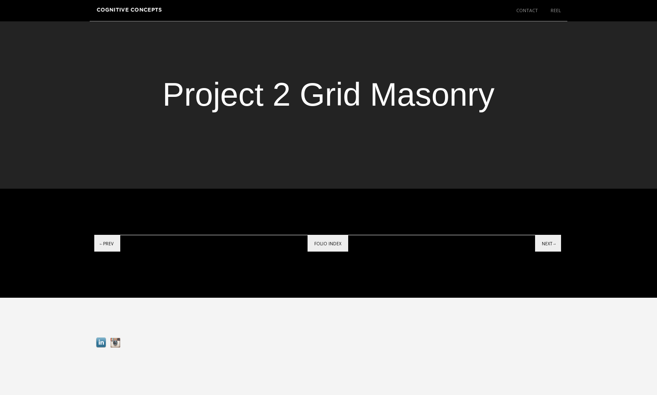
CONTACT (527, 10)
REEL (556, 10)
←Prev (106, 244)
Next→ (549, 244)
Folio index (327, 244)
